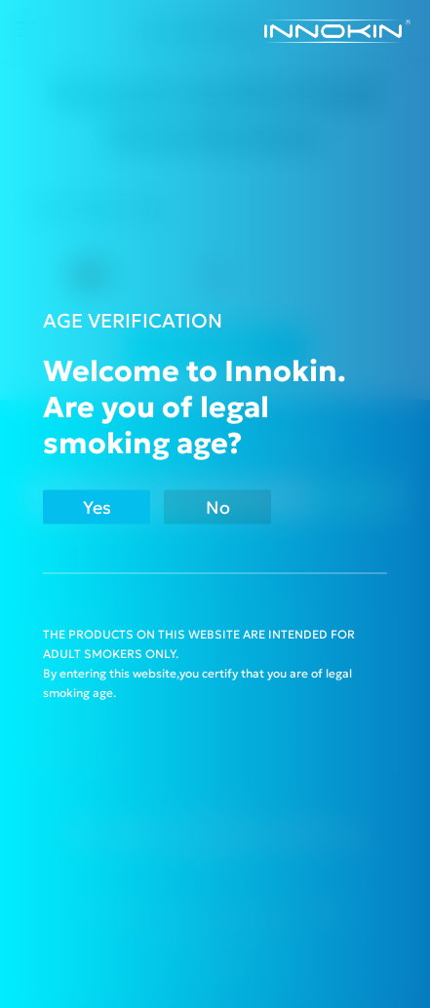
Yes (97, 507)
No (218, 507)
